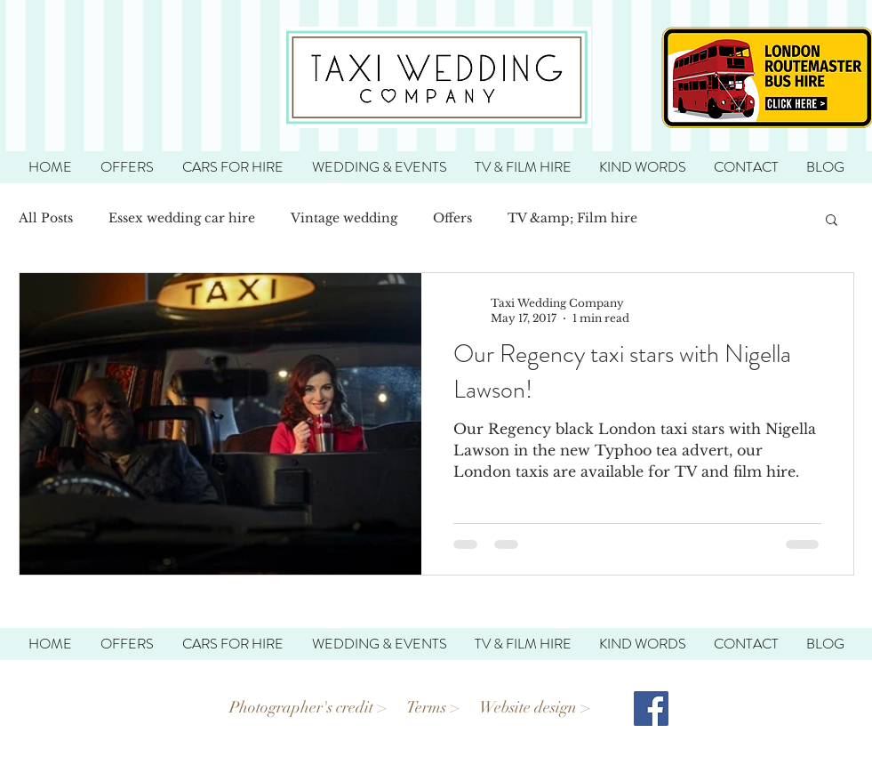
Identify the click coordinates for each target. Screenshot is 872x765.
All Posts (46, 218)
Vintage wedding (344, 218)
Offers (452, 218)
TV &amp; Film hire (572, 218)
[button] (831, 221)
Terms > (433, 707)
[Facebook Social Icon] (651, 708)
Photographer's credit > (308, 707)
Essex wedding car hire (181, 218)
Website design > (537, 707)
